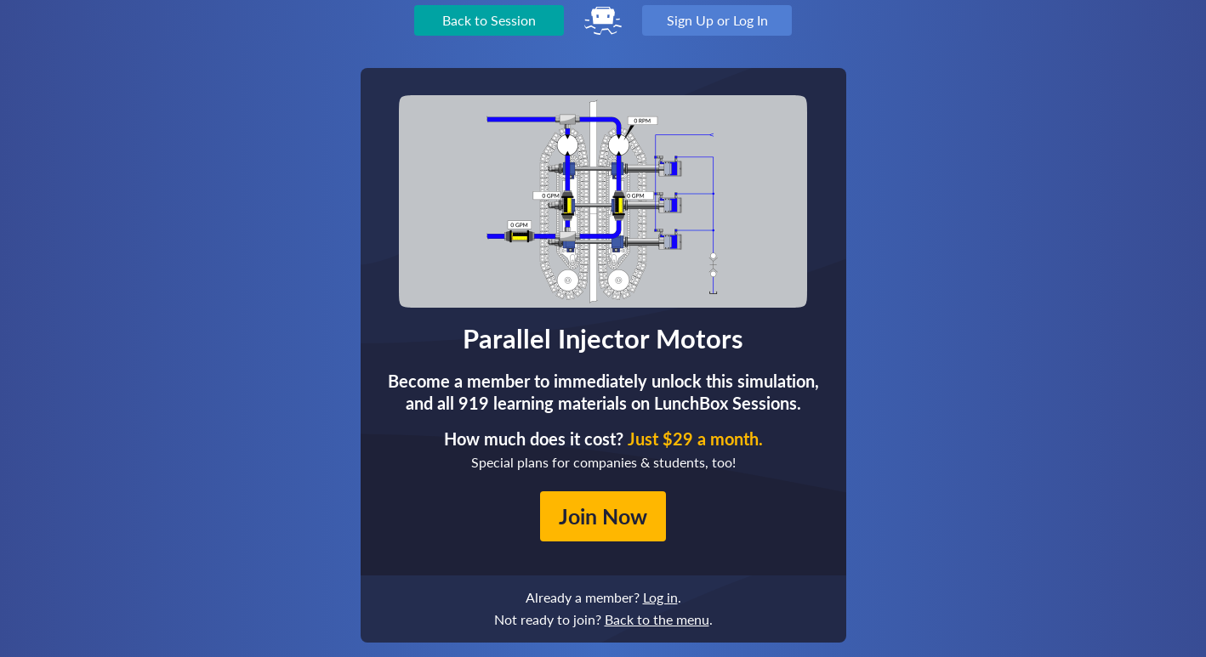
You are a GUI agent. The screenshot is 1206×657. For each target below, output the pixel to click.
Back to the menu (657, 619)
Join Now (603, 516)
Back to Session (489, 20)
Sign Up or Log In (717, 20)
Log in (660, 597)
